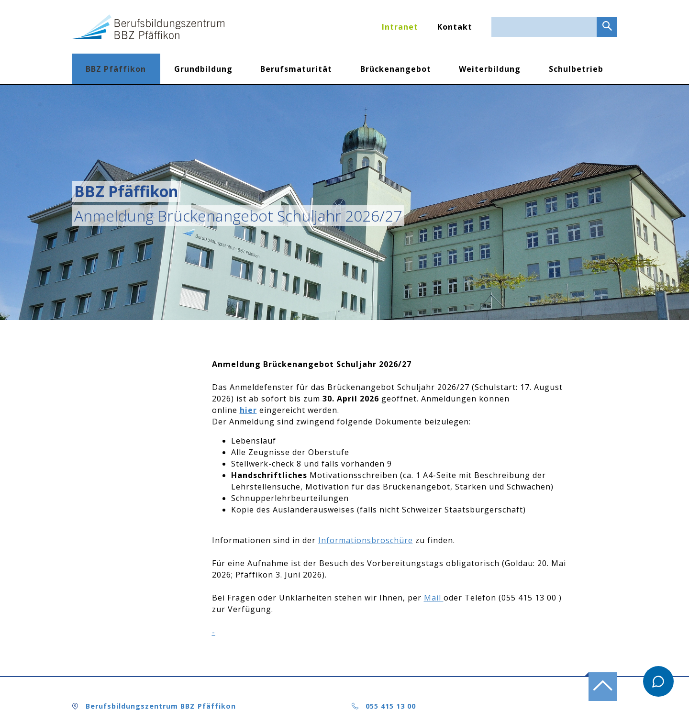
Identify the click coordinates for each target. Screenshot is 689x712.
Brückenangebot (395, 69)
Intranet (400, 27)
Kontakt (454, 27)
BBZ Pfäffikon (116, 69)
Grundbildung (203, 69)
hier (248, 410)
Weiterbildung (490, 69)
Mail (432, 597)
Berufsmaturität (296, 69)
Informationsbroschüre (365, 540)
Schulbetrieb (576, 69)
